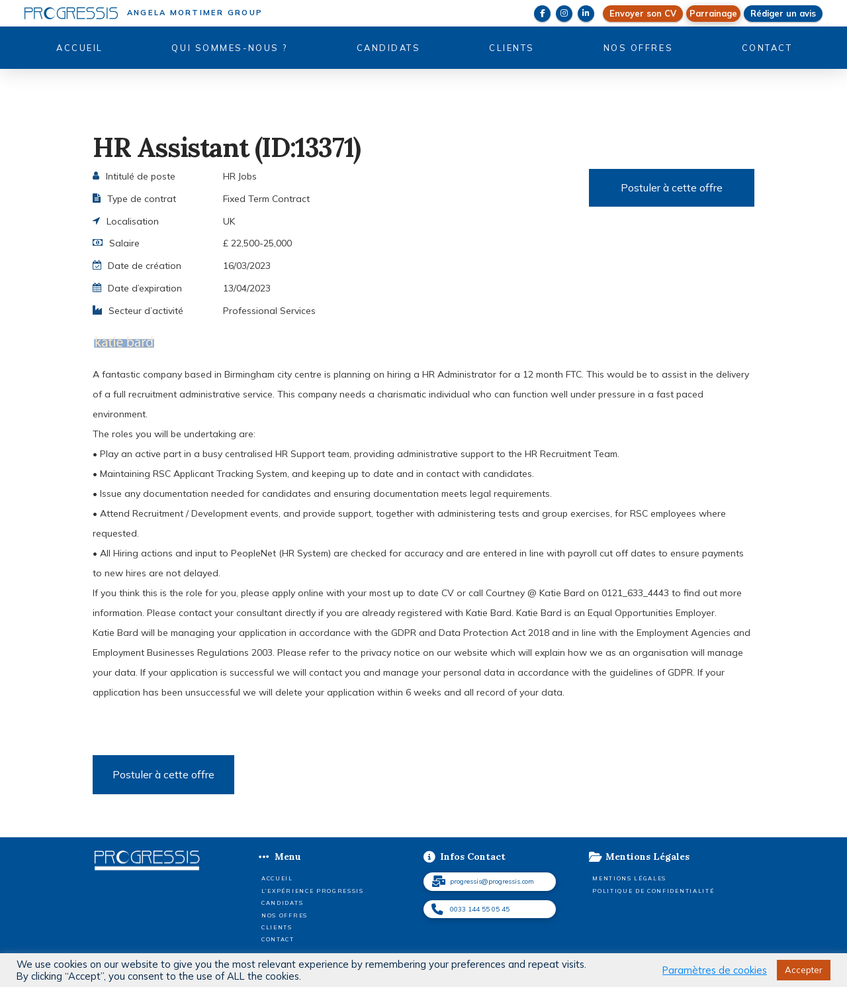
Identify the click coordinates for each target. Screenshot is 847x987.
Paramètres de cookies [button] (714, 970)
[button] (713, 13)
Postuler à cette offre (672, 187)
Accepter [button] (804, 969)
